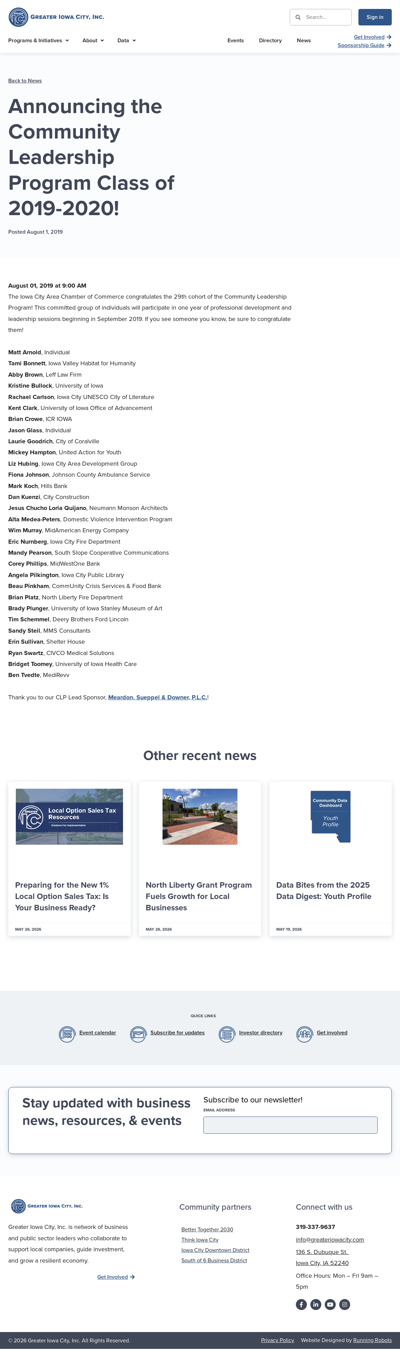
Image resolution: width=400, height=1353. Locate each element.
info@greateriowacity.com (330, 1238)
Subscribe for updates (178, 1032)
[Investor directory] (227, 1034)
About (93, 40)
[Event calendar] (67, 1034)
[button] (187, 961)
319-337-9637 (315, 1226)
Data (127, 40)
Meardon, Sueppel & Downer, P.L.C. (157, 697)
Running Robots (372, 1340)
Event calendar (97, 1032)
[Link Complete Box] (69, 859)
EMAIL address (231, 1110)
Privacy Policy (277, 1340)
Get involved (332, 1032)
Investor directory (260, 1032)
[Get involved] (304, 1034)
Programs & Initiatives (38, 40)
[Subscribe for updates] (138, 1034)
